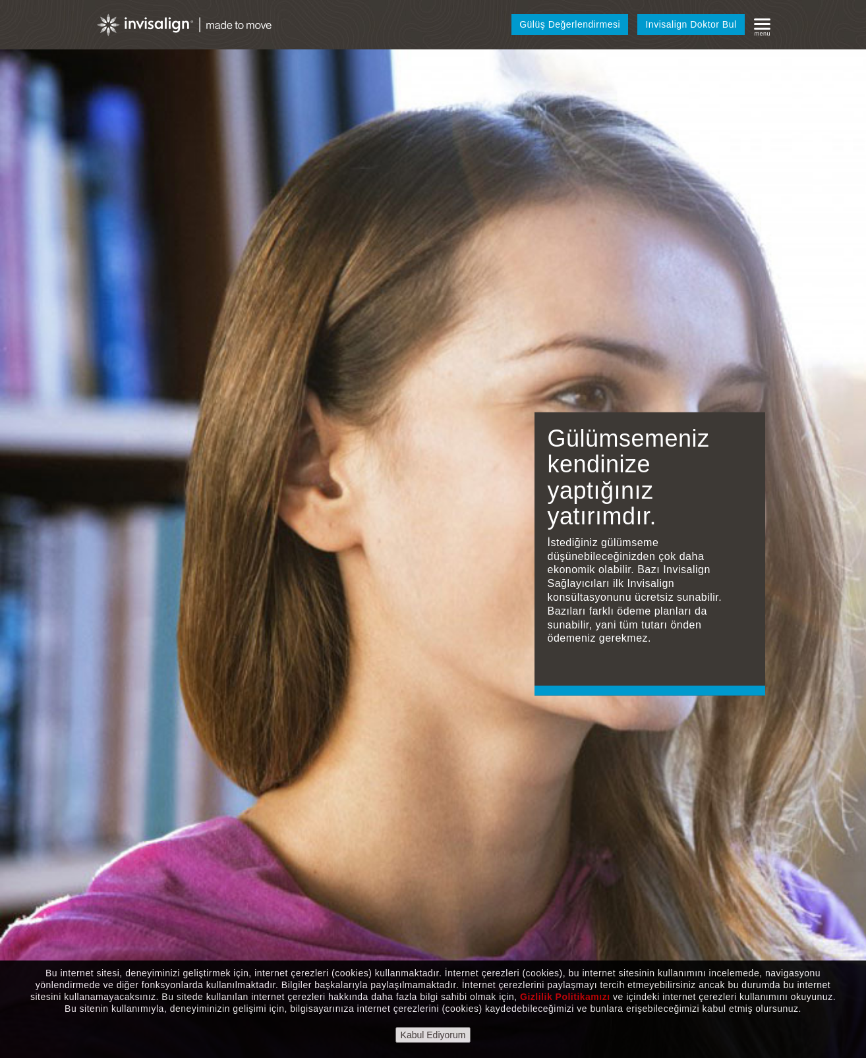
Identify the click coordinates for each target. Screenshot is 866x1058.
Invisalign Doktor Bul (690, 24)
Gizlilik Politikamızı (565, 996)
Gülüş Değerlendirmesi (569, 24)
